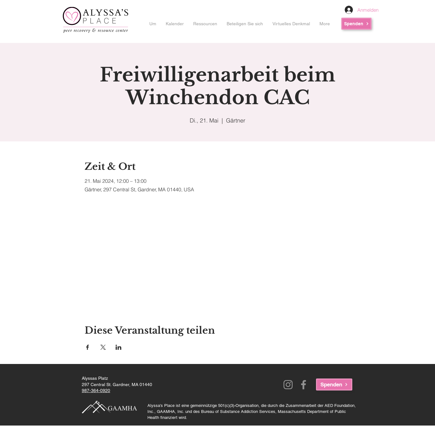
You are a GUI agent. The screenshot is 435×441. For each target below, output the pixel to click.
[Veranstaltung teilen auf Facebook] (88, 347)
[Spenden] (356, 24)
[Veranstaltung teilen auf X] (103, 347)
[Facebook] (303, 384)
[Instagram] (288, 384)
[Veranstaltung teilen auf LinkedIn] (119, 347)
